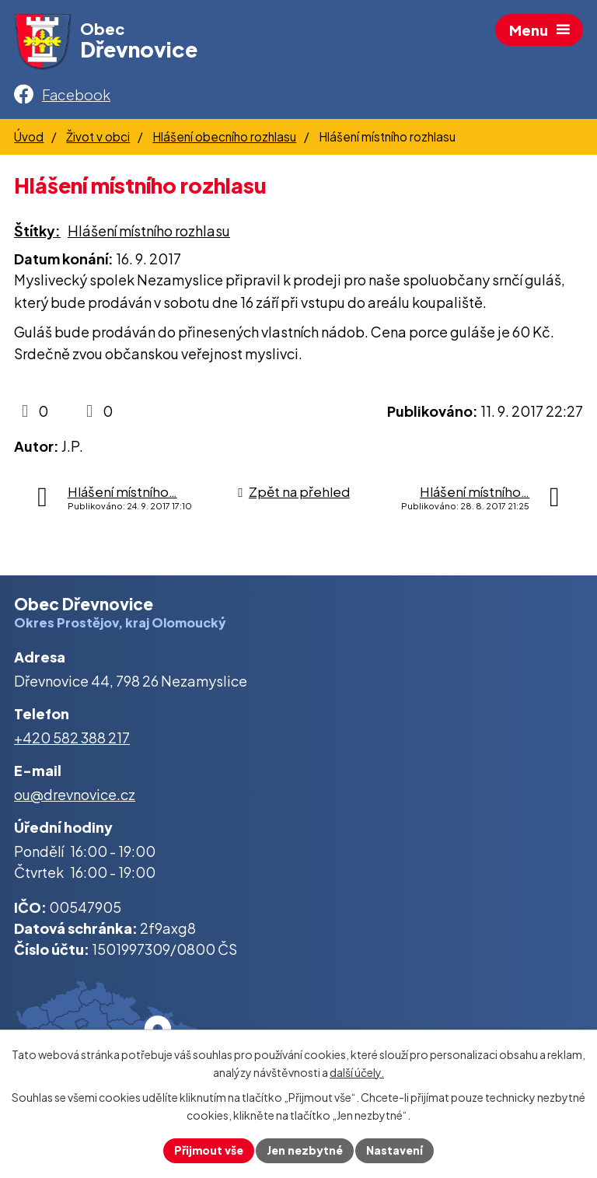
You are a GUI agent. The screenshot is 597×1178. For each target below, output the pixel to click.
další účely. (357, 1072)
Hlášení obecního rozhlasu (224, 136)
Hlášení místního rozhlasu (149, 230)
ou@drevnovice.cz (74, 794)
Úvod (29, 136)
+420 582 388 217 (72, 737)
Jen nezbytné (305, 1150)
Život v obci (98, 136)
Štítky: (37, 230)
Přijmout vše (208, 1150)
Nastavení (394, 1150)
